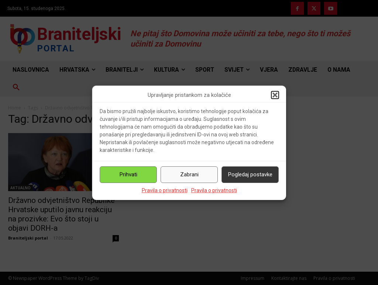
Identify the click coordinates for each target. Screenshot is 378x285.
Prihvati (128, 174)
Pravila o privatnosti (165, 190)
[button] (275, 95)
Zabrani (189, 174)
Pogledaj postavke (250, 174)
